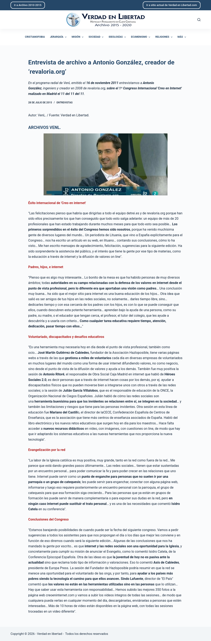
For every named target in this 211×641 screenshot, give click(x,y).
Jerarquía (59, 37)
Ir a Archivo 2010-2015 (27, 5)
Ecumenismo (141, 37)
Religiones (164, 37)
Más (182, 37)
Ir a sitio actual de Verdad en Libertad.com (171, 5)
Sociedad (97, 37)
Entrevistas (65, 102)
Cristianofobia (35, 36)
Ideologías (118, 37)
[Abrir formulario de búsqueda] (198, 19)
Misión (78, 37)
